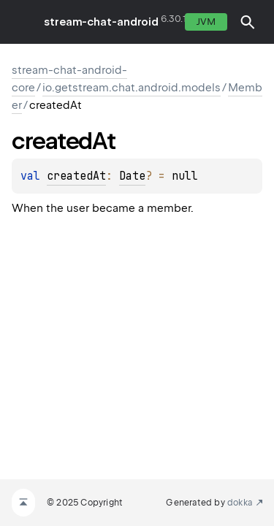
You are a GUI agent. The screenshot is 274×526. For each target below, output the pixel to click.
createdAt (76, 176)
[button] (247, 22)
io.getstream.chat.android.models (131, 87)
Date (132, 176)
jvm (206, 21)
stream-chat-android (101, 21)
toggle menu (22, 22)
